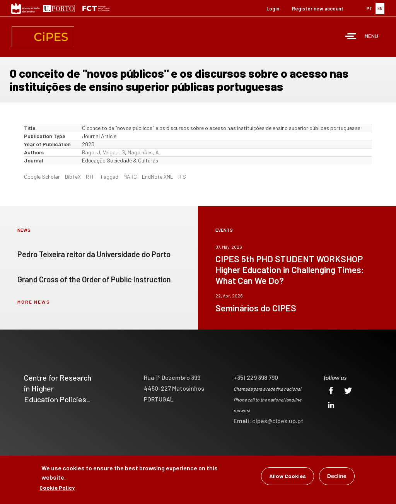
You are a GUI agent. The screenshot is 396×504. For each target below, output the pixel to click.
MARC (130, 176)
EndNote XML (157, 176)
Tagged (109, 176)
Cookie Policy (57, 487)
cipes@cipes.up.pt (278, 420)
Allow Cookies (287, 476)
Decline (336, 476)
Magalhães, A (143, 152)
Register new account (317, 8)
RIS (182, 176)
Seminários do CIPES (255, 307)
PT (369, 8)
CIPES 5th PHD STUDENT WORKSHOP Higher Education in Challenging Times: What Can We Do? (289, 269)
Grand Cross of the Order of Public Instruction (94, 279)
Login (272, 8)
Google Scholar (42, 176)
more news (33, 301)
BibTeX (73, 176)
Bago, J (91, 152)
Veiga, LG (114, 152)
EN (379, 8)
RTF (90, 176)
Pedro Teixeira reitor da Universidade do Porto (94, 254)
